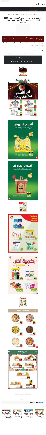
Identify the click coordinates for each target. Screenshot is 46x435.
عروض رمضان (33, 14)
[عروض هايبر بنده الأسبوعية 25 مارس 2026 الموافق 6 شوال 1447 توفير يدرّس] (28, 412)
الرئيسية (36, 14)
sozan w (25, 22)
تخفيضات (12, 42)
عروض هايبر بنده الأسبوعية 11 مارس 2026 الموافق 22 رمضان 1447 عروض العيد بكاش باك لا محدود (7, 417)
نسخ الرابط (19, 396)
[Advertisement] (23, 29)
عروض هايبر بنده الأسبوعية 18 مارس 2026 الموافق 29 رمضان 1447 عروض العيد (18, 417)
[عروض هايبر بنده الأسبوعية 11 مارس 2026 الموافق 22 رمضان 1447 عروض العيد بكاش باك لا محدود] (7, 412)
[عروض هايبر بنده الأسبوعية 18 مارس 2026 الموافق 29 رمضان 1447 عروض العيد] (17, 412)
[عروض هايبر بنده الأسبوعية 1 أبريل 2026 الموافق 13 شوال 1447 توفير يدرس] (39, 412)
